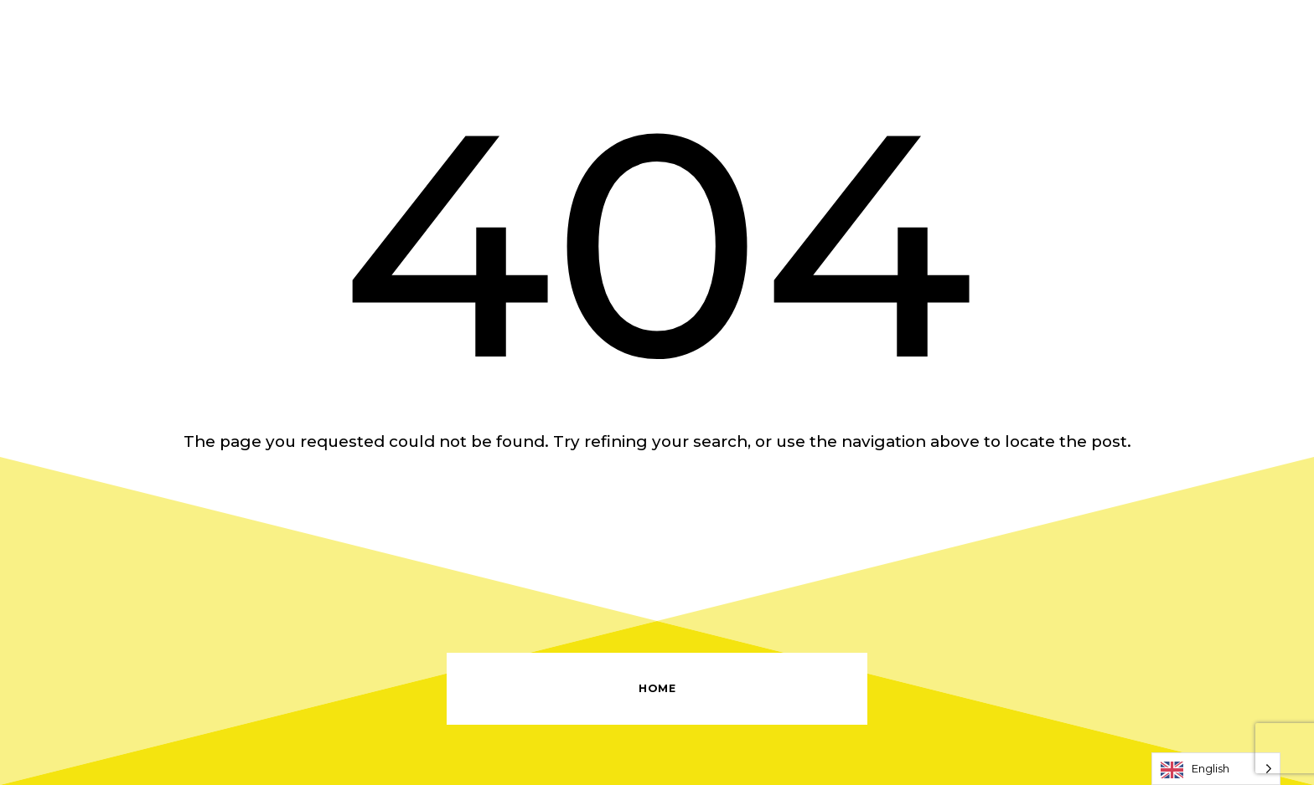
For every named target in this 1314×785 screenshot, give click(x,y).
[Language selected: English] (1215, 768)
